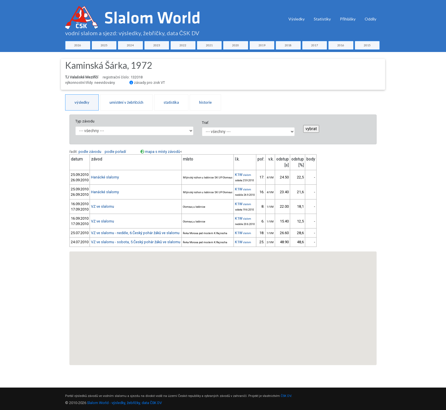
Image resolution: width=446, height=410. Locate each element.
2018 (288, 45)
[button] (208, 257)
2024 (130, 45)
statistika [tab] (171, 102)
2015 (367, 45)
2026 (77, 45)
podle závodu (90, 151)
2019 (262, 45)
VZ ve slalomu (102, 206)
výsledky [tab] (82, 102)
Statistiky (322, 18)
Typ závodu (84, 121)
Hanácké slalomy (105, 177)
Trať (205, 122)
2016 (340, 45)
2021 (209, 45)
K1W (243, 174)
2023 (156, 45)
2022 (182, 45)
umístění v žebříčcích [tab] (126, 102)
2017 (314, 45)
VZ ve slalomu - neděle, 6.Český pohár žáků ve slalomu (135, 233)
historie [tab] (205, 102)
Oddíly (370, 18)
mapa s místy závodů (162, 151)
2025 (104, 45)
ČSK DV (286, 396)
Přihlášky (348, 18)
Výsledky (296, 18)
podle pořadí (115, 151)
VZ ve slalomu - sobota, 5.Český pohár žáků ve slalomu (135, 242)
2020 (235, 45)
